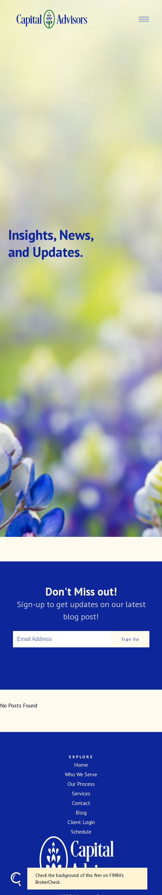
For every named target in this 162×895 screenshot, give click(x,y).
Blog (81, 812)
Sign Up (130, 639)
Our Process (81, 783)
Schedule (81, 831)
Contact (81, 802)
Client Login (81, 822)
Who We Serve (81, 774)
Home (81, 764)
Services (81, 793)
